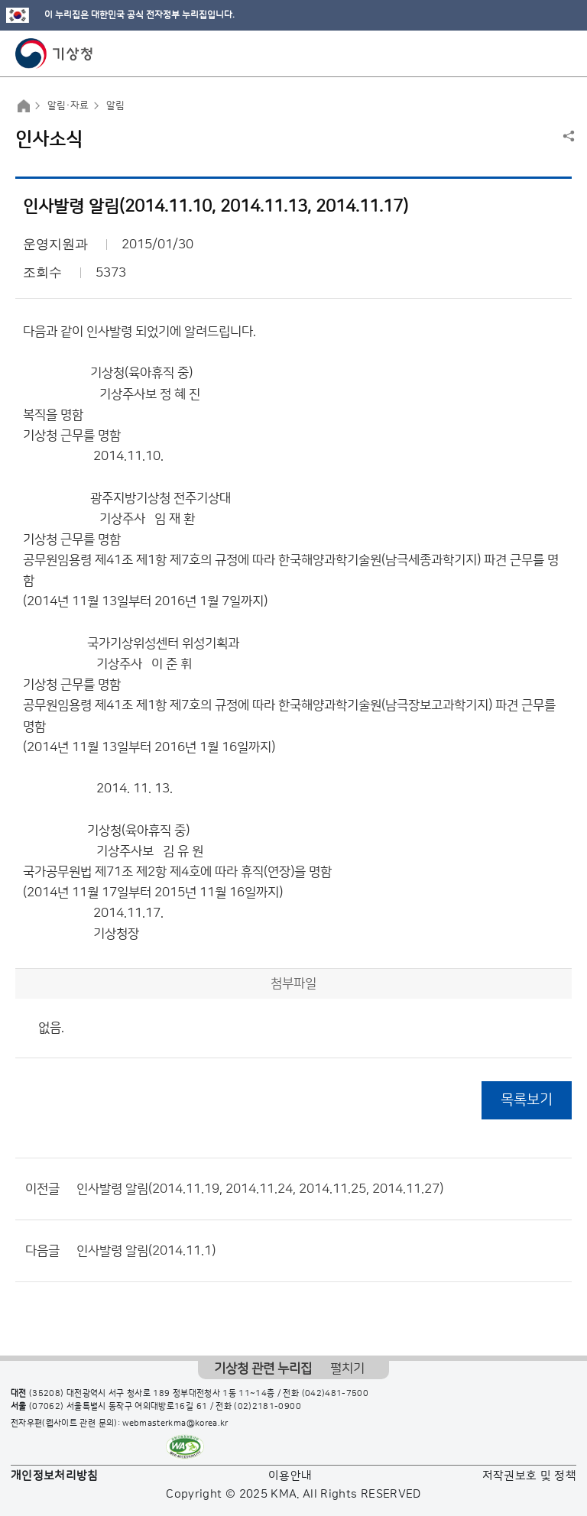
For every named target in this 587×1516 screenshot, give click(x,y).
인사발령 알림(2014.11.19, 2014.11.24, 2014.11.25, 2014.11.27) (259, 1189)
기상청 (54, 53)
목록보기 (527, 1100)
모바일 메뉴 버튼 (562, 53)
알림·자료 (68, 105)
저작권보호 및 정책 (529, 1475)
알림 (115, 105)
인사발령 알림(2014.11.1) (146, 1251)
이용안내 (290, 1475)
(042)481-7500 (335, 1393)
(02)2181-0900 (267, 1406)
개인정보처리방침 (55, 1475)
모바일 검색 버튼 (538, 53)
